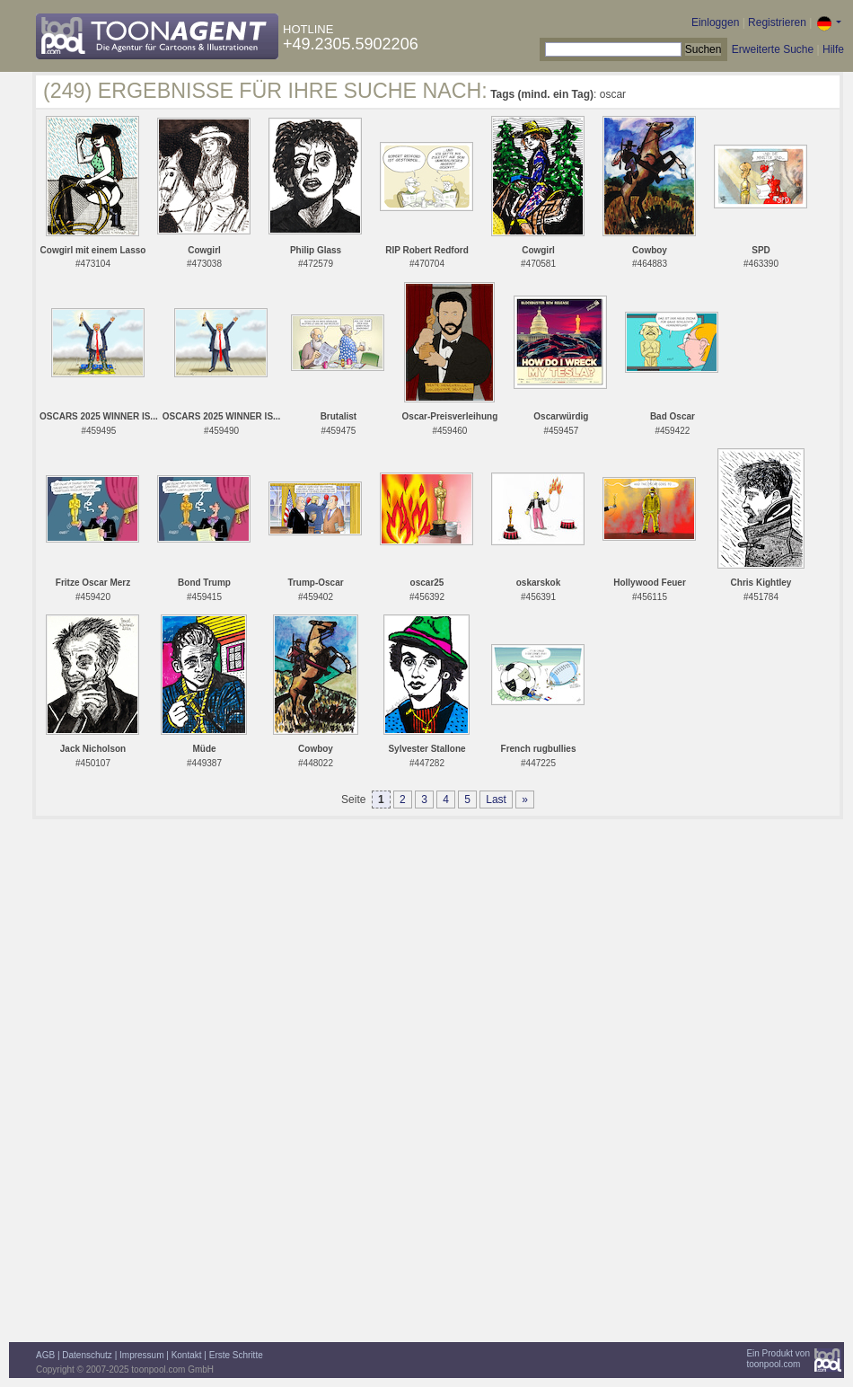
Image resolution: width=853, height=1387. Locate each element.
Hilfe (833, 49)
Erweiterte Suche (772, 49)
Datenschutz (87, 1355)
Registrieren (777, 22)
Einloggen (715, 22)
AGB (45, 1355)
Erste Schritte (236, 1355)
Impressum (141, 1355)
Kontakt (186, 1355)
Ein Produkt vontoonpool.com (778, 1358)
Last (496, 799)
